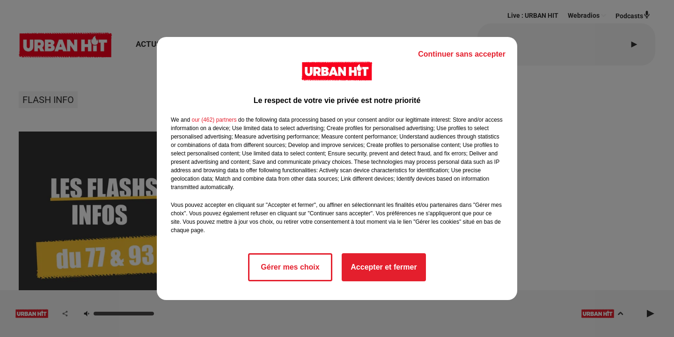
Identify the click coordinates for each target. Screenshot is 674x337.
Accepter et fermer (384, 267)
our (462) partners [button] (213, 120)
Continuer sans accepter (462, 54)
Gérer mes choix (290, 267)
